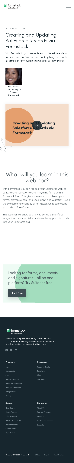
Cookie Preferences (45, 420)
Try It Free (17, 297)
